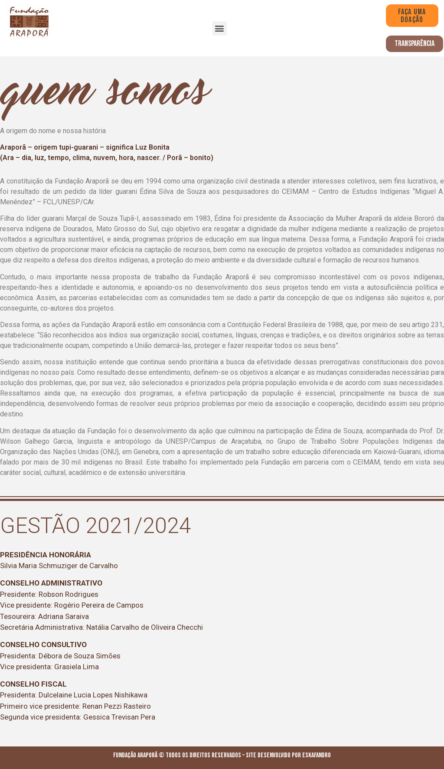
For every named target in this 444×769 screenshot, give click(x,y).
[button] (219, 28)
